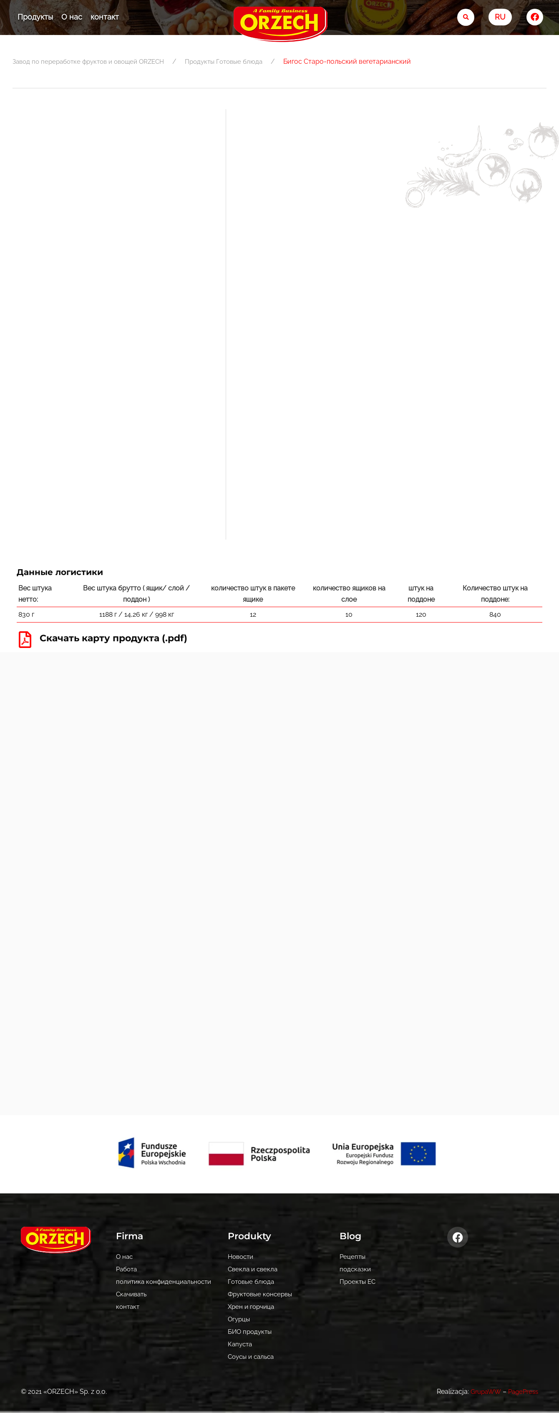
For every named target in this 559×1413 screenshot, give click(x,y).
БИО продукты (251, 1331)
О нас (71, 17)
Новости (242, 1256)
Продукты (35, 17)
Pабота (127, 1269)
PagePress (521, 1391)
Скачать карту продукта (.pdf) (121, 637)
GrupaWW (482, 1391)
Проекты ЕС (359, 1281)
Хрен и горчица (252, 1306)
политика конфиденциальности (166, 1281)
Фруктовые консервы (262, 1294)
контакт (105, 17)
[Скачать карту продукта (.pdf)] (25, 639)
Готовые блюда (254, 61)
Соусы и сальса (253, 1356)
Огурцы (240, 1319)
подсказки (356, 1269)
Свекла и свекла (254, 1269)
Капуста (241, 1344)
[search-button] (465, 17)
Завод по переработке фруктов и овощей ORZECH (94, 61)
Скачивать (132, 1294)
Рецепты (353, 1256)
